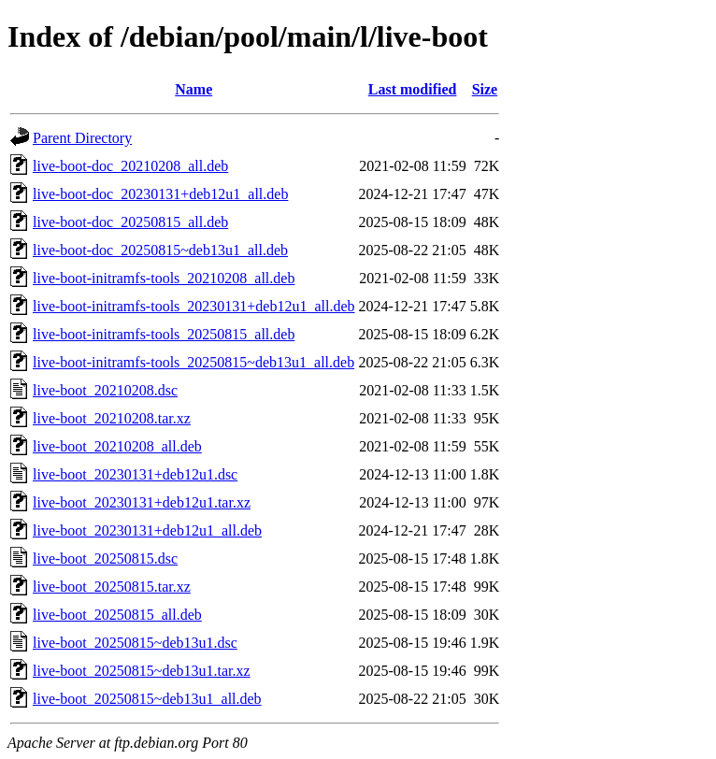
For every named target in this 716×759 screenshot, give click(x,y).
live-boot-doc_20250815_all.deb (130, 222)
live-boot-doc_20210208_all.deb (130, 166)
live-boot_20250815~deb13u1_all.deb (147, 699)
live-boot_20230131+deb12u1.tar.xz (142, 502)
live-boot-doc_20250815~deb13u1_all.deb (160, 250)
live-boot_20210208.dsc (105, 390)
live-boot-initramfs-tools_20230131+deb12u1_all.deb (194, 306)
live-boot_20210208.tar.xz (112, 418)
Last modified (412, 89)
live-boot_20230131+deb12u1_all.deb (147, 530)
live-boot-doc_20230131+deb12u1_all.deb (160, 194)
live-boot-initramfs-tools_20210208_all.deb (163, 278)
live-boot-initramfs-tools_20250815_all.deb (163, 334)
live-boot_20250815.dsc (105, 558)
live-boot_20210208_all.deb (117, 446)
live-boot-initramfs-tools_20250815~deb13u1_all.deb (193, 362)
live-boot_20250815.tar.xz (112, 586)
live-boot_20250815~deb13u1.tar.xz (142, 671)
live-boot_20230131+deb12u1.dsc (135, 474)
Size (485, 89)
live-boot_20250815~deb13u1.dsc (135, 643)
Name (193, 89)
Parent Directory (82, 138)
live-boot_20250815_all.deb (117, 615)
